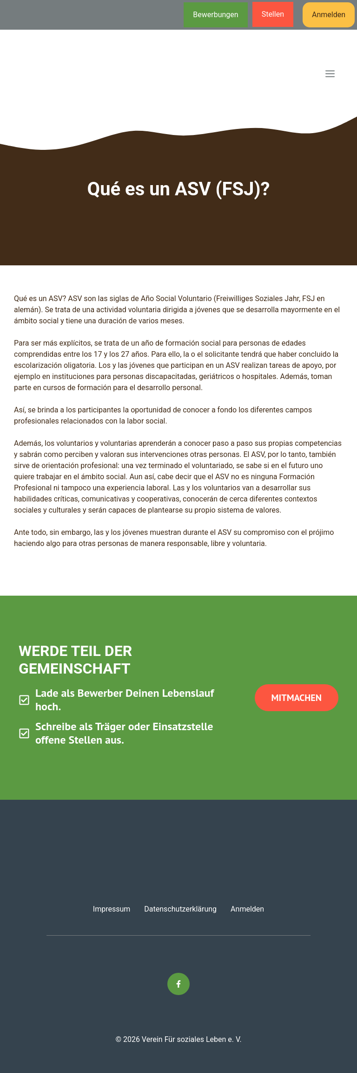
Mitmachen (296, 698)
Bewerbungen (215, 14)
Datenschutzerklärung (180, 909)
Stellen (273, 14)
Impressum (112, 909)
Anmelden (328, 14)
